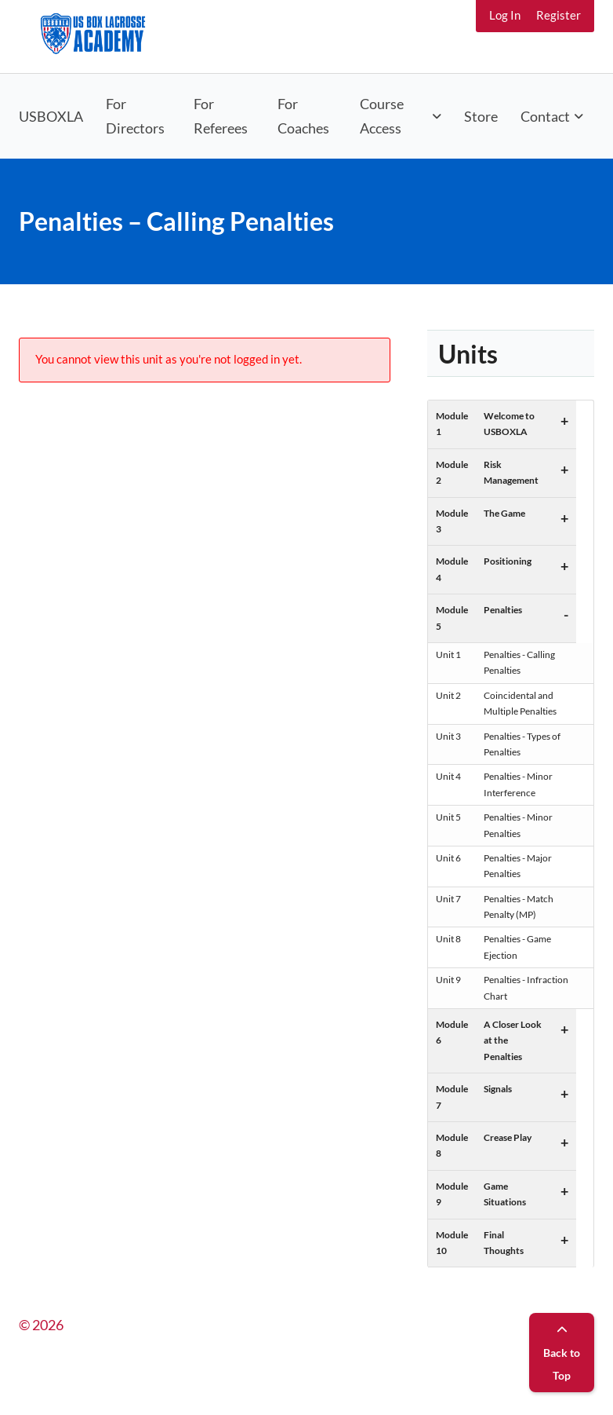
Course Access (382, 116)
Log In (505, 15)
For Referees (221, 116)
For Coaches (303, 116)
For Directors (135, 116)
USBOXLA (51, 116)
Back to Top (561, 1353)
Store (481, 116)
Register (558, 15)
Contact (545, 116)
